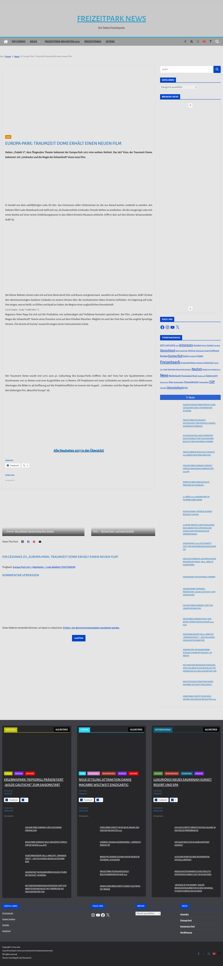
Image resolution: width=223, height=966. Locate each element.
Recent (190, 397)
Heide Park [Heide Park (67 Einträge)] (208, 363)
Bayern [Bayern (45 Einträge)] (204, 345)
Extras (110, 41)
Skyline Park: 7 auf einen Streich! (106, 527)
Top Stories (18, 41)
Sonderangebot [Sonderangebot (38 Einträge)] (178, 382)
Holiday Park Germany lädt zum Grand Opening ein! (198, 606)
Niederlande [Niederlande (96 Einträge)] (175, 376)
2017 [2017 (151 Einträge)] (162, 345)
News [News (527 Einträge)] (164, 375)
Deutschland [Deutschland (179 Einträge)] (167, 350)
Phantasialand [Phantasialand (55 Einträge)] (186, 376)
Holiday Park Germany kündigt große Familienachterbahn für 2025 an (198, 469)
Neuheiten (18, 955)
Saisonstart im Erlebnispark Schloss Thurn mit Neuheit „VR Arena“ (197, 653)
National (8, 955)
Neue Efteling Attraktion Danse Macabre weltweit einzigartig (198, 683)
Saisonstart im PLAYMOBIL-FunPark (199, 577)
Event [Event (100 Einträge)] (186, 356)
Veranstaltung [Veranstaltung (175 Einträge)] (175, 387)
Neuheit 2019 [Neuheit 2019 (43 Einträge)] (206, 369)
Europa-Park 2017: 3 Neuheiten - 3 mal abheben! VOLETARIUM (44, 563)
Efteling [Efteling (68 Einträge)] (191, 351)
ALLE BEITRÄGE (61, 730)
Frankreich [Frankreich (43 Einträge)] (192, 356)
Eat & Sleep (158, 955)
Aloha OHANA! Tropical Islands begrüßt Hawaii (197, 513)
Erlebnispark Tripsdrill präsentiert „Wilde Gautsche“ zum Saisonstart (199, 592)
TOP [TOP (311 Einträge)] (212, 382)
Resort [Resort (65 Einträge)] (195, 376)
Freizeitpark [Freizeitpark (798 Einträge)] (170, 362)
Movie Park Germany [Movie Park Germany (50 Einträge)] (183, 369)
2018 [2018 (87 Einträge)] (167, 345)
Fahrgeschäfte (93, 955)
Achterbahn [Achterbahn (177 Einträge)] (186, 345)
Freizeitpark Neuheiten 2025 (62, 41)
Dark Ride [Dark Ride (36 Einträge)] (217, 345)
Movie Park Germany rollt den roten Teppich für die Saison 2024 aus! (198, 622)
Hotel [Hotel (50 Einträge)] (165, 369)
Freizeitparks (92, 41)
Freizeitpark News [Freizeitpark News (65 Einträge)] (188, 363)
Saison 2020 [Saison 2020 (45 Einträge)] (164, 382)
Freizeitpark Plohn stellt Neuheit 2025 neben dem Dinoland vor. (199, 453)
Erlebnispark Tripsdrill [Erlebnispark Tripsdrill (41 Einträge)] (202, 351)
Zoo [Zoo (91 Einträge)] (186, 388)
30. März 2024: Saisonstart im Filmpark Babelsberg (196, 498)
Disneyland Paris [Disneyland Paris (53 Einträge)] (182, 351)
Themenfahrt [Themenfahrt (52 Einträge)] (204, 382)
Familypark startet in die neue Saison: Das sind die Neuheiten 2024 (199, 697)
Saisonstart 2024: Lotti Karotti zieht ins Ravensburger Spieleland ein (199, 546)
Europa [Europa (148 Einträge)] (164, 356)
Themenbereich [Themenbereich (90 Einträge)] (191, 382)
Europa (82, 955)
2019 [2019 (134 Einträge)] (172, 345)
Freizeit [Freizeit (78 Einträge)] (200, 356)
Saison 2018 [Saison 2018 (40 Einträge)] (202, 376)
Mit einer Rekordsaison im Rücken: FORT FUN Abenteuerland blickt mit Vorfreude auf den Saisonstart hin (200, 668)
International (187, 955)
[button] (38, 41)
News (33, 41)
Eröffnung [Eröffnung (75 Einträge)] (214, 351)
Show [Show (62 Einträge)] (171, 382)
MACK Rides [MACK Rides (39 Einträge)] (172, 369)
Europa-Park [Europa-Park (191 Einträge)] (175, 355)
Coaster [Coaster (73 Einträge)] (210, 345)
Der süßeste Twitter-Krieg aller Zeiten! (29, 527)
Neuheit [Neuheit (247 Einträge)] (197, 369)
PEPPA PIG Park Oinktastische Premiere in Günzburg (196, 483)
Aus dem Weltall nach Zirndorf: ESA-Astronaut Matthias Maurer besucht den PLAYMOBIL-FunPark (198, 439)
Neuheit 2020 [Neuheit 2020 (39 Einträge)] (215, 369)
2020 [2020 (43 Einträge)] (177, 345)
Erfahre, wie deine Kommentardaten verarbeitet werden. (91, 623)
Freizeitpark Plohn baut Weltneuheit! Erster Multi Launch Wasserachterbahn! (199, 423)
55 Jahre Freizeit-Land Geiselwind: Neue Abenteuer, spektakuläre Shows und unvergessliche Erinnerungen (199, 529)
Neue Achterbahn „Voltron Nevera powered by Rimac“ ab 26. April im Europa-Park (199, 562)
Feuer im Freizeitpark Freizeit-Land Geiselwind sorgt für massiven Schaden (199, 408)
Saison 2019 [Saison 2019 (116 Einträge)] (212, 375)
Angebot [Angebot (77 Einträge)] (197, 345)
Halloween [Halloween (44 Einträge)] (200, 363)
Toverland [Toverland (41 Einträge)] (163, 388)
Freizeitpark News (111, 19)
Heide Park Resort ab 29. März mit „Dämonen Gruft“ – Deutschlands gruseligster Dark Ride (199, 637)
